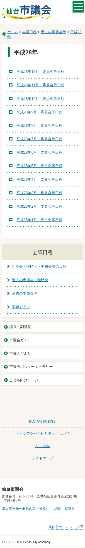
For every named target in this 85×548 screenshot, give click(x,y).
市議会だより (20, 353)
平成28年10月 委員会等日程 (41, 99)
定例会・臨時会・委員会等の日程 (39, 266)
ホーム (12, 32)
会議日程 (29, 32)
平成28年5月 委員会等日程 (40, 166)
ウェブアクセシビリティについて (42, 434)
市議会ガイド (20, 340)
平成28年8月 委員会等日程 (40, 125)
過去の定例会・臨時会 (30, 280)
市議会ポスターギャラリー (31, 367)
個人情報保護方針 (42, 421)
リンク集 (42, 446)
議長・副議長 (20, 327)
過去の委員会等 (53, 32)
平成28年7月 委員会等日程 (40, 139)
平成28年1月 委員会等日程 (40, 220)
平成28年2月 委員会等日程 (40, 206)
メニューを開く (78, 6)
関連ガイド (21, 307)
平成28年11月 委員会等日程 (41, 85)
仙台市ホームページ (63, 527)
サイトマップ (42, 458)
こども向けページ (23, 380)
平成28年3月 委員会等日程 (40, 193)
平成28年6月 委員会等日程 (40, 152)
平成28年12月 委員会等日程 (41, 72)
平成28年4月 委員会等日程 (40, 179)
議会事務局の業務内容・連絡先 (25, 509)
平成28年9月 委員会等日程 (40, 112)
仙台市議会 (26, 12)
